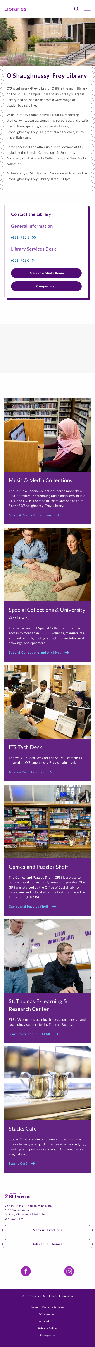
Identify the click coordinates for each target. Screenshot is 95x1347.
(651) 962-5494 (23, 260)
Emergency (47, 1335)
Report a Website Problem (47, 1307)
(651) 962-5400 (23, 237)
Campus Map (46, 286)
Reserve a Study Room (46, 273)
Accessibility (47, 1321)
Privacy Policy (47, 1328)
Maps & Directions (47, 1230)
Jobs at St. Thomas (47, 1244)
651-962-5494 (14, 1219)
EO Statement (47, 1314)
